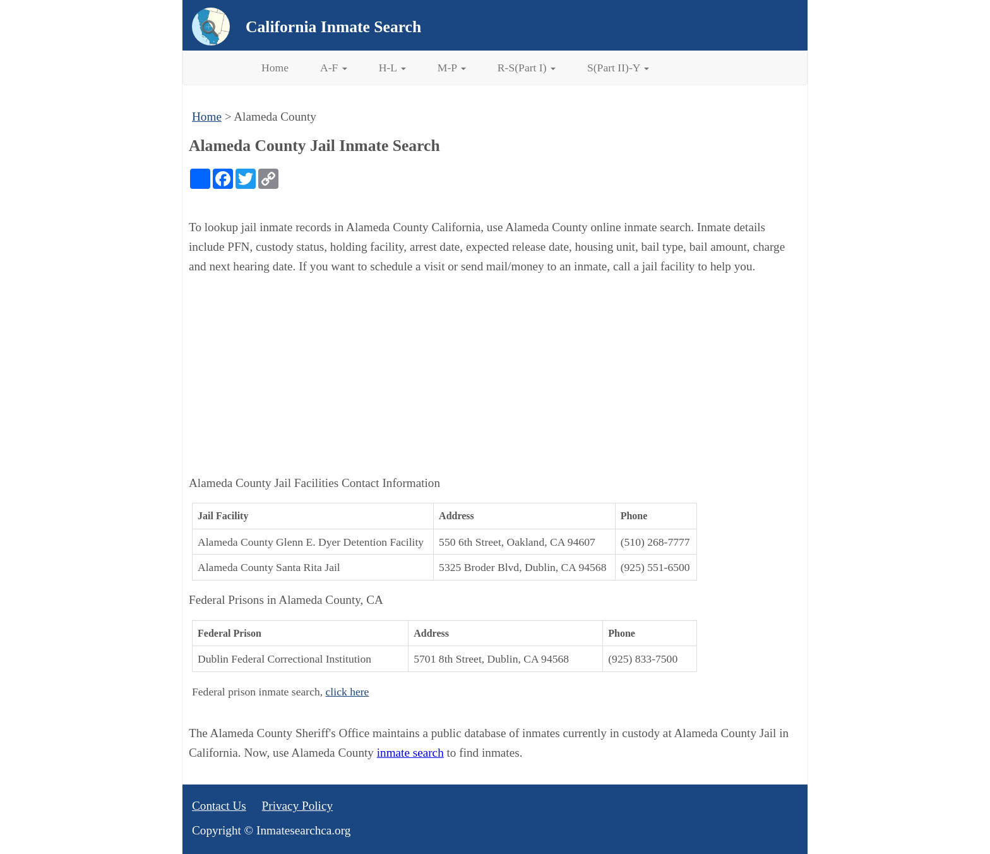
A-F (333, 67)
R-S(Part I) (527, 67)
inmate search (410, 752)
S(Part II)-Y (618, 67)
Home (275, 67)
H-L (392, 67)
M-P (452, 67)
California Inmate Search (333, 27)
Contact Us (219, 805)
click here (347, 691)
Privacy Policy (297, 805)
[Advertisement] (495, 375)
